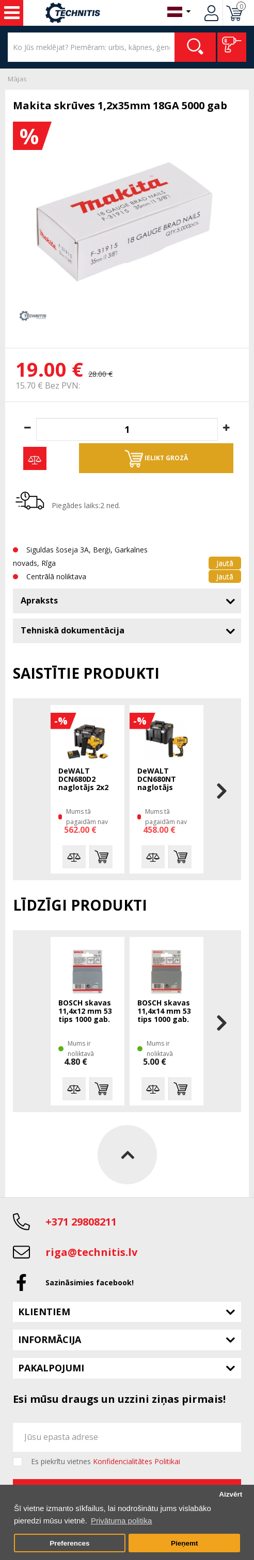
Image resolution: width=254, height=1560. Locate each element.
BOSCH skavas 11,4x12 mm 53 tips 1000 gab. (85, 1011)
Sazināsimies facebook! (89, 1282)
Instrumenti (12, 13)
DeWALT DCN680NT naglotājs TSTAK (156, 780)
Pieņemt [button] (184, 1543)
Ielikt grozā (156, 458)
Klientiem (44, 1311)
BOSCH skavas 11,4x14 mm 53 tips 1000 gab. (164, 1011)
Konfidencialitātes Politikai (136, 1461)
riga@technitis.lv (91, 1252)
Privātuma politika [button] (121, 1520)
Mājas (17, 78)
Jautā (224, 563)
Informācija (49, 1339)
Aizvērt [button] (230, 1494)
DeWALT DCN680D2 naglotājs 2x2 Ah (83, 780)
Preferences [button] (69, 1543)
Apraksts (39, 600)
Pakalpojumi (51, 1368)
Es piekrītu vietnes (105, 1461)
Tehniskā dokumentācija (72, 630)
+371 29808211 (81, 1222)
